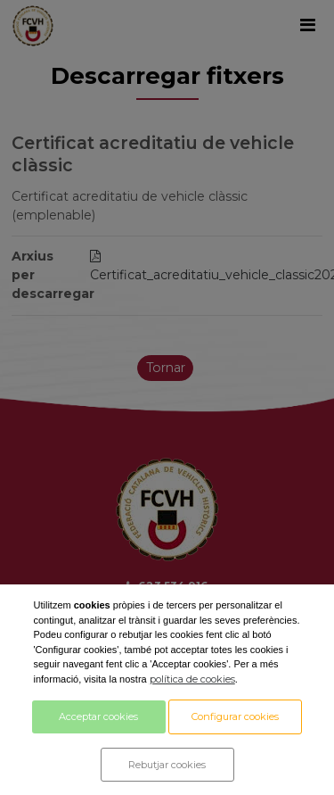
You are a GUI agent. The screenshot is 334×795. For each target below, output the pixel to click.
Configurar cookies (235, 716)
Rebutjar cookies (167, 764)
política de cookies (192, 679)
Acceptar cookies (98, 716)
